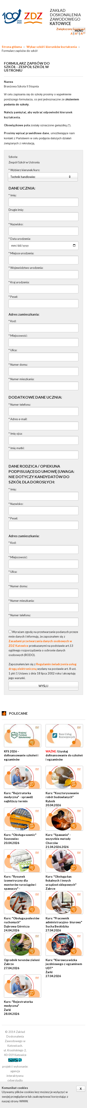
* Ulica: (13, 350)
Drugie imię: (16, 209)
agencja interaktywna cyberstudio (15, 1075)
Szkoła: (13, 157)
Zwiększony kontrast (70, 29)
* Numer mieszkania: (21, 379)
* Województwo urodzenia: (26, 267)
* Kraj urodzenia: (19, 282)
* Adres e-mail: (18, 419)
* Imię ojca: (15, 433)
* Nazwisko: (16, 224)
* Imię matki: (16, 448)
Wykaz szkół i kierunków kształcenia (52, 47)
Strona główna (12, 47)
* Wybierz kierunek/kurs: (24, 170)
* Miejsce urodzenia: (21, 253)
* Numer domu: (18, 364)
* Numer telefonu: (20, 404)
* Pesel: (13, 296)
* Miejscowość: (18, 335)
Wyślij (43, 686)
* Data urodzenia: (20, 238)
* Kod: (12, 321)
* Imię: (12, 195)
